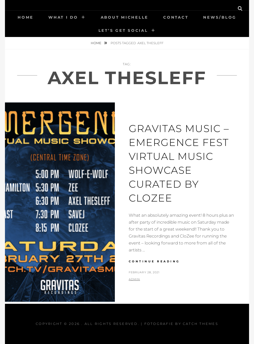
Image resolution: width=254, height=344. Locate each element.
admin (134, 279)
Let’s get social (123, 30)
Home (25, 17)
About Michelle (125, 17)
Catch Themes (200, 324)
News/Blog (219, 17)
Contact (175, 17)
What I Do (63, 17)
